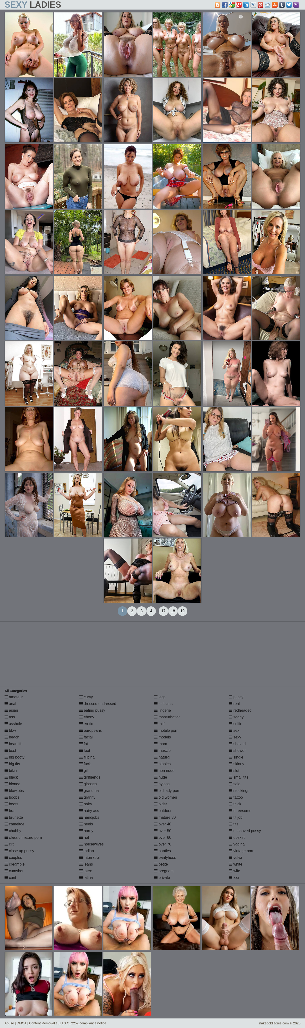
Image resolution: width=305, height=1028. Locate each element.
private (162, 878)
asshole (13, 724)
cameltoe (14, 824)
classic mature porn (23, 837)
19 (182, 611)
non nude (164, 771)
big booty (14, 757)
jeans (86, 864)
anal (10, 704)
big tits (12, 764)
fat (83, 744)
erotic (86, 724)
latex (85, 871)
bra (10, 811)
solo (234, 784)
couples (13, 858)
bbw (10, 730)
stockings (239, 791)
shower (237, 750)
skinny (236, 764)
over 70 (162, 844)
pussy (236, 697)
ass (10, 717)
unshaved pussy (245, 831)
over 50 (162, 831)
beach (12, 737)
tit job (236, 817)
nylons (162, 784)
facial (86, 737)
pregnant (164, 871)
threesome (240, 811)
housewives (91, 844)
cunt (10, 878)
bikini (11, 771)
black (11, 777)
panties (162, 851)
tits (233, 824)
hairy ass (89, 811)
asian (11, 710)
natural (162, 757)
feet (84, 750)
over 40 (162, 824)
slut (234, 771)
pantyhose (165, 858)
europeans (90, 730)
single (236, 757)
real (234, 704)
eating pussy (92, 710)
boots (11, 804)
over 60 (162, 837)
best (10, 750)
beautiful (14, 744)
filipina (87, 757)
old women (165, 797)
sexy (235, 737)
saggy (236, 717)
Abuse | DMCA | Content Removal (30, 1023)
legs (160, 697)
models (162, 737)
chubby (13, 831)
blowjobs (14, 791)
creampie (15, 864)
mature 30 (165, 817)
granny (87, 797)
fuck (85, 764)
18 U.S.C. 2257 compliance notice (81, 1023)
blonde (12, 784)
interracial (89, 858)
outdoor (163, 811)
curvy (86, 697)
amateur (14, 697)
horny (86, 831)
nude (160, 777)
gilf (84, 771)
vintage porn (241, 851)
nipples (162, 764)
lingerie (162, 710)
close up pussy (19, 851)
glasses (88, 784)
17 (163, 611)
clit (9, 844)
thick (235, 804)
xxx (234, 878)
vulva (235, 858)
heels (86, 824)
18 (173, 611)
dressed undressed (97, 704)
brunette (14, 817)
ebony (86, 717)
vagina (237, 844)
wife (234, 871)
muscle (162, 750)
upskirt (237, 837)
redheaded (240, 710)
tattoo (236, 797)
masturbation (167, 717)
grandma (89, 791)
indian (86, 851)
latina (86, 878)
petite (161, 864)
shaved (237, 744)
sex (234, 730)
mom (160, 744)
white (235, 864)
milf (159, 724)
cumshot (14, 871)
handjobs (89, 817)
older (160, 804)
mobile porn (166, 730)
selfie (235, 724)
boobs (12, 797)
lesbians (163, 704)
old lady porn (167, 791)
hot (84, 837)
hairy (85, 804)
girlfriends (89, 777)
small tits (238, 777)
